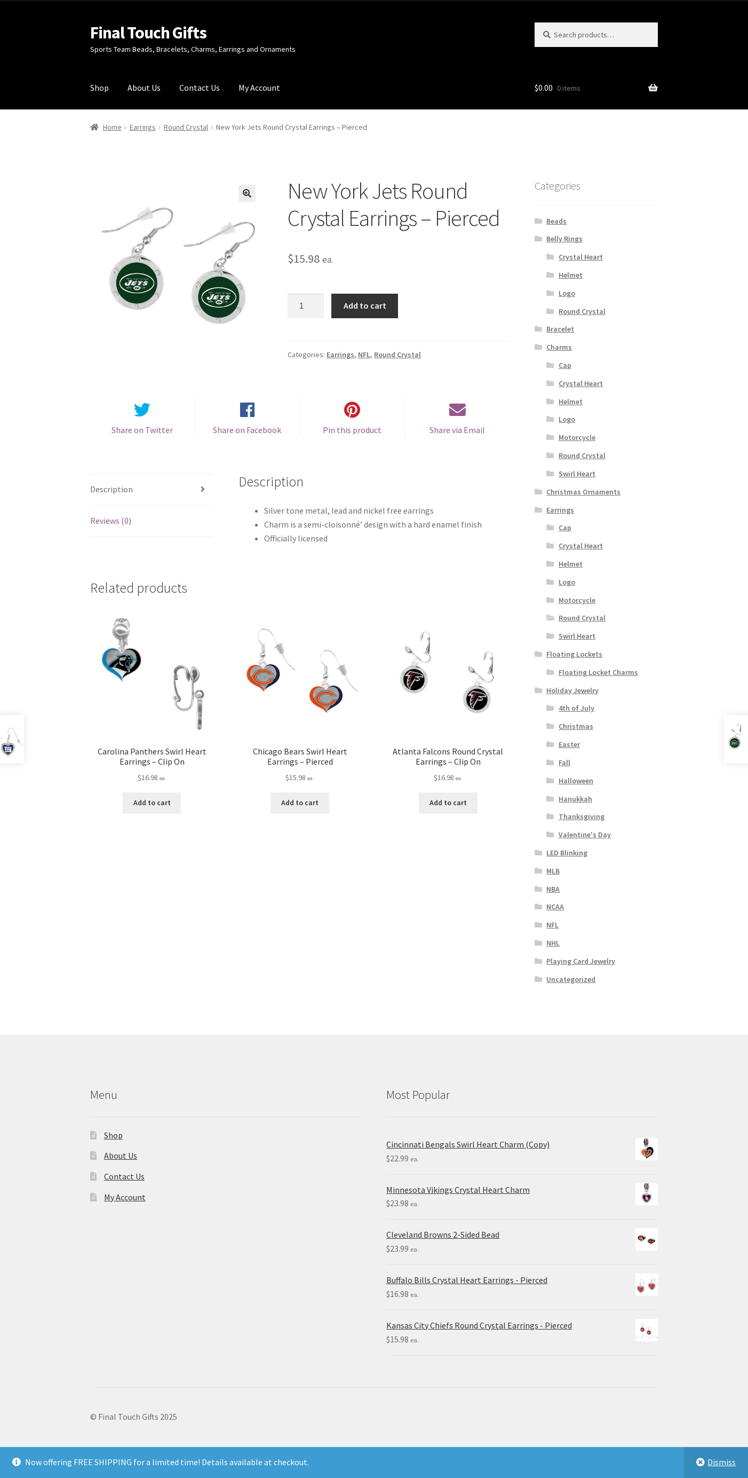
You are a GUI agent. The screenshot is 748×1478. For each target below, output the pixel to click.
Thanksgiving (581, 816)
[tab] (151, 499)
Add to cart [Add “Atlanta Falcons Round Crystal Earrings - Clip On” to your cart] (448, 812)
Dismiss (721, 1462)
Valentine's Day (585, 834)
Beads (556, 221)
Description (111, 498)
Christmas (576, 726)
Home (112, 127)
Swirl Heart (577, 473)
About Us (144, 87)
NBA (553, 889)
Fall (564, 762)
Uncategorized (570, 979)
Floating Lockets (574, 654)
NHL (553, 943)
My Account (259, 87)
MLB (553, 871)
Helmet (571, 275)
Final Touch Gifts (148, 32)
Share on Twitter (142, 439)
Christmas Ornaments (583, 492)
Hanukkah (575, 799)
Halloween (576, 780)
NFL (364, 354)
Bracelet (560, 329)
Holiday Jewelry (572, 690)
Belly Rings (564, 238)
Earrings (143, 127)
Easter (569, 744)
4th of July (576, 708)
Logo (567, 293)
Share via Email (457, 439)
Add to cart (365, 305)
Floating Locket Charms (598, 672)
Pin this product (352, 439)
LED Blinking (566, 853)
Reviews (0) (110, 530)
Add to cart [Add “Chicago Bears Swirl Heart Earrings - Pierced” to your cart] (300, 812)
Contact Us (199, 87)
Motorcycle (577, 437)
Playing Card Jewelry (580, 961)
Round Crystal (186, 127)
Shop (99, 87)
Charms (559, 347)
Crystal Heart (581, 257)
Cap (565, 365)
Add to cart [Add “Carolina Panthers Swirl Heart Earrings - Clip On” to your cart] (152, 812)
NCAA (555, 906)
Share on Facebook (247, 439)
